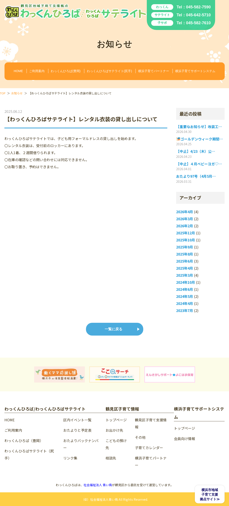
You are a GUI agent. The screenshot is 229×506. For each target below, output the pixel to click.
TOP (3, 93)
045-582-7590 (198, 7)
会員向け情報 (184, 438)
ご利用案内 (37, 71)
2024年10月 (185, 282)
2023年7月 (184, 310)
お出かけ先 (114, 430)
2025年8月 (184, 254)
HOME (18, 71)
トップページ (116, 419)
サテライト (162, 15)
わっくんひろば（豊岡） (23, 440)
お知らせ (17, 93)
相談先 (111, 458)
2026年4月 (184, 212)
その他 (140, 437)
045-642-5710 (198, 15)
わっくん (162, 7)
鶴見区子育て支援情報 (151, 423)
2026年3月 (184, 219)
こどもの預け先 (116, 444)
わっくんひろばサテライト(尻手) (109, 71)
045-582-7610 (198, 23)
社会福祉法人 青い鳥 (98, 485)
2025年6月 (184, 261)
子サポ (162, 22)
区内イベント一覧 (77, 419)
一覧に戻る (113, 329)
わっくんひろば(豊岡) (65, 71)
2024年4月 (184, 303)
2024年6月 (184, 289)
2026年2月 (184, 226)
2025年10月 (185, 240)
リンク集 (70, 458)
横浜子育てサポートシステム (195, 71)
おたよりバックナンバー (81, 444)
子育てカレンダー (149, 447)
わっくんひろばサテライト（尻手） (29, 454)
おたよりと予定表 (77, 430)
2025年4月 (184, 268)
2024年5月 (184, 296)
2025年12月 (185, 233)
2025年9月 (184, 247)
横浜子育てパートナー (153, 71)
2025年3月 (184, 275)
